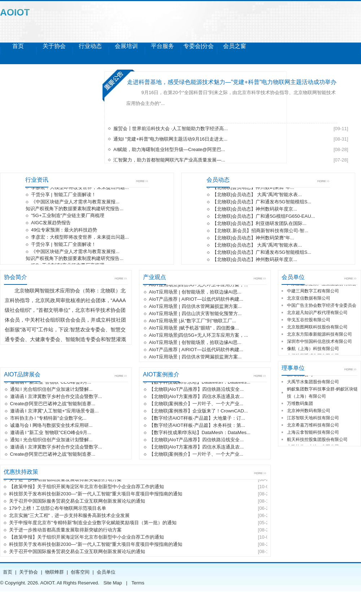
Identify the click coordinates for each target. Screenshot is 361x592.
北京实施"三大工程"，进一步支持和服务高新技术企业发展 (69, 516)
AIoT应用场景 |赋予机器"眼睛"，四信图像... (194, 328)
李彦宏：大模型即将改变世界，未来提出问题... (80, 188)
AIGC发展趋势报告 (51, 223)
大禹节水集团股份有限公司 (313, 382)
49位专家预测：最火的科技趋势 (64, 230)
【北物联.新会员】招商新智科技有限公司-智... (260, 231)
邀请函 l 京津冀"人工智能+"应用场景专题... (54, 411)
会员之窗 (234, 46)
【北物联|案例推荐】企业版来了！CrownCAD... (198, 411)
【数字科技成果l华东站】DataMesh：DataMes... (200, 382)
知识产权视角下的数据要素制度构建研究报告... (74, 209)
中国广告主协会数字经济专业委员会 (321, 306)
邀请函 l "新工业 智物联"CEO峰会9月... (50, 382)
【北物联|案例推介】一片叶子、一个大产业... (196, 404)
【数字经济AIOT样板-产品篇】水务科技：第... (197, 426)
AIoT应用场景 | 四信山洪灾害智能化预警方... (195, 314)
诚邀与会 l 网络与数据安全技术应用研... (51, 426)
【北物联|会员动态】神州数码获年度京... (254, 209)
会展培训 (126, 46)
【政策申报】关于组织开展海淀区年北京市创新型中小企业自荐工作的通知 (86, 487)
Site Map (112, 583)
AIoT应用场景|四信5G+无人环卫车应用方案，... (198, 285)
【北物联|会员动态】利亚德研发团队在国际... (259, 224)
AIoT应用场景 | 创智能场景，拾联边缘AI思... (195, 292)
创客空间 (80, 572)
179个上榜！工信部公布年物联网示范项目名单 (57, 509)
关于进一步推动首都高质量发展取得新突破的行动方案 (65, 480)
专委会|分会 (198, 46)
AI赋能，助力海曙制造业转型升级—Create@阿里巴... (169, 149)
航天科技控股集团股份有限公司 (317, 440)
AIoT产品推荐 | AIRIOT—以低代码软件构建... (196, 299)
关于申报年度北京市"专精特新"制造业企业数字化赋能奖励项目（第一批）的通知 (93, 523)
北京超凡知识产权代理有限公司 (317, 313)
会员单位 (106, 572)
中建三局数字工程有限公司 (313, 291)
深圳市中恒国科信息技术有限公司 (319, 342)
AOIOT (15, 12)
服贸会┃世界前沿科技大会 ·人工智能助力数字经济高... (170, 128)
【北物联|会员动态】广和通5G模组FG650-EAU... (263, 217)
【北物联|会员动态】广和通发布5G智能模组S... (261, 202)
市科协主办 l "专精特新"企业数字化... (48, 418)
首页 (18, 46)
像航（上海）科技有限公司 (313, 349)
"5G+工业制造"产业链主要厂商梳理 (67, 216)
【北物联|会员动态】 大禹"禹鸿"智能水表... (257, 195)
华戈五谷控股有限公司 (308, 320)
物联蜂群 (54, 572)
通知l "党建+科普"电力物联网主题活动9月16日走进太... (170, 139)
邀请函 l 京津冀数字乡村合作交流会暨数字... (56, 397)
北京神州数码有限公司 (308, 411)
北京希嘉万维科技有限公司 (313, 425)
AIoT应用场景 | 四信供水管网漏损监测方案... (195, 307)
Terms (137, 583)
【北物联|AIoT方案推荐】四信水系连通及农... (196, 397)
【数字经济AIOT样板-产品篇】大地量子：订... (197, 418)
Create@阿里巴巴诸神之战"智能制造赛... (53, 404)
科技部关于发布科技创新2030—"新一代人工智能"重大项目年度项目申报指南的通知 (95, 494)
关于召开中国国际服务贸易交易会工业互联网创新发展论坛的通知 (77, 501)
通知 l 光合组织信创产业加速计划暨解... (51, 390)
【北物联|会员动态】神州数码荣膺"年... (253, 188)
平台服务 (162, 46)
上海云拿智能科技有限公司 (313, 433)
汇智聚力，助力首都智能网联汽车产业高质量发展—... (169, 160)
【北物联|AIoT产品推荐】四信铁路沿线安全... (196, 390)
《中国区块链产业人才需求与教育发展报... (75, 202)
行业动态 (90, 46)
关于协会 (54, 46)
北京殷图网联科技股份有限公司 (317, 327)
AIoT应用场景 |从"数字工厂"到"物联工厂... (192, 321)
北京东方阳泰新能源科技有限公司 (319, 334)
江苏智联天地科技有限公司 (313, 418)
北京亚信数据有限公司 (308, 298)
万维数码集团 (300, 404)
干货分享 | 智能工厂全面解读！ (63, 195)
